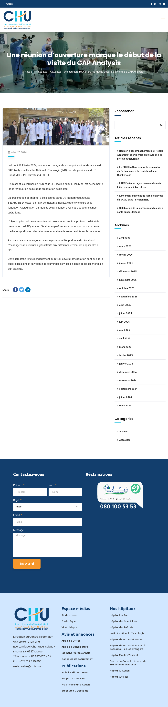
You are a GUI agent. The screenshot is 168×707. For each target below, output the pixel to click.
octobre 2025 (126, 288)
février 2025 (126, 355)
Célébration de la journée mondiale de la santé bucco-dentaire (140, 210)
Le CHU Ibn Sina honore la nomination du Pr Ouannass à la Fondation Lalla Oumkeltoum (139, 171)
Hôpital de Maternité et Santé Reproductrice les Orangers (127, 647)
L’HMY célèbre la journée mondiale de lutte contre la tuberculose (139, 185)
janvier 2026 (126, 263)
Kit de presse (69, 615)
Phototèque (69, 621)
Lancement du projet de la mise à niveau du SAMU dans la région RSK (140, 197)
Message (18, 530)
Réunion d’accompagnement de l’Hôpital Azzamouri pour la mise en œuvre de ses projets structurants (140, 154)
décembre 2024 (128, 372)
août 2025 (125, 305)
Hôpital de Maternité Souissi (126, 639)
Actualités (41, 71)
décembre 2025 (128, 271)
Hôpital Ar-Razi (119, 676)
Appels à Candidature (75, 646)
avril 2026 (124, 237)
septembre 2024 (128, 388)
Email (16, 515)
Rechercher (124, 111)
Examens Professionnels (76, 653)
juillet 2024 (125, 397)
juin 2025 (124, 321)
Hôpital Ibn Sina (119, 615)
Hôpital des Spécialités (123, 621)
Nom (52, 485)
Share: (5, 289)
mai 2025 (124, 330)
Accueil (29, 71)
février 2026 (126, 254)
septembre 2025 (128, 296)
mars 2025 (125, 346)
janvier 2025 (126, 363)
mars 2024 (125, 405)
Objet (16, 500)
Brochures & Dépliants (75, 690)
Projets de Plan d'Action (76, 684)
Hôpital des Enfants (121, 627)
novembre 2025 (128, 279)
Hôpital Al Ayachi (120, 670)
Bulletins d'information (75, 672)
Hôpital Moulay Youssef (124, 655)
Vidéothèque (69, 627)
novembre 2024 (128, 380)
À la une (123, 431)
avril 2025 (124, 338)
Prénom (18, 485)
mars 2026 (125, 246)
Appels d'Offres (71, 640)
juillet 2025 (125, 313)
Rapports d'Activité (73, 678)
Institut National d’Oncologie (127, 633)
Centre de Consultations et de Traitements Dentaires (128, 663)
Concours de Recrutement (77, 659)
